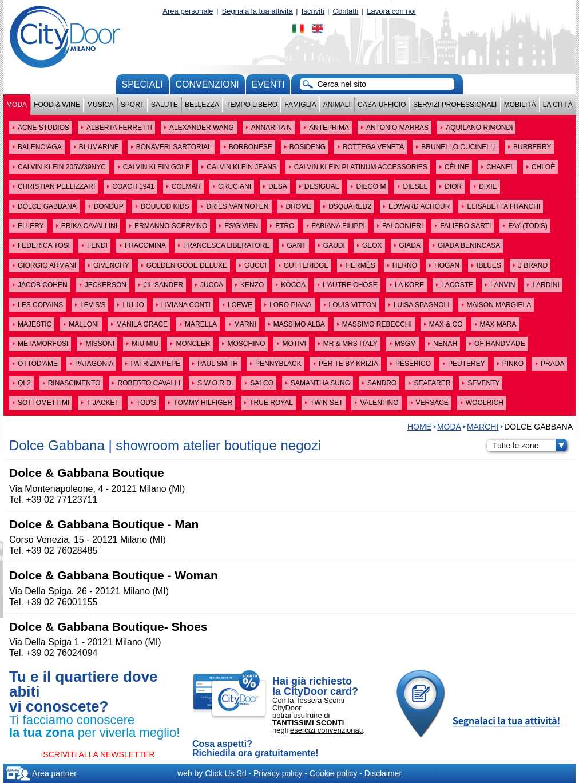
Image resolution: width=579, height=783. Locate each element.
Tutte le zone (530, 445)
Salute (164, 105)
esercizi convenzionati (326, 730)
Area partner (41, 773)
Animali (337, 105)
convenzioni (207, 84)
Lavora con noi (391, 11)
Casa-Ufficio (382, 105)
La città (558, 105)
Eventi (268, 84)
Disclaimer (383, 773)
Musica (100, 105)
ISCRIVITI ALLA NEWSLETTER (97, 754)
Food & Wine (57, 105)
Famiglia (300, 105)
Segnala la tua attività (257, 11)
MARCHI (482, 426)
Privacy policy (278, 773)
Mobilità (520, 105)
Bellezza (202, 105)
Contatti (346, 11)
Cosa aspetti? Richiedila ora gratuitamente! (255, 749)
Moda (16, 105)
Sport (132, 105)
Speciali (142, 84)
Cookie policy (333, 773)
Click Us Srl (225, 773)
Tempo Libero (251, 105)
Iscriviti (313, 11)
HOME (419, 426)
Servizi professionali (455, 105)
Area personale (187, 11)
